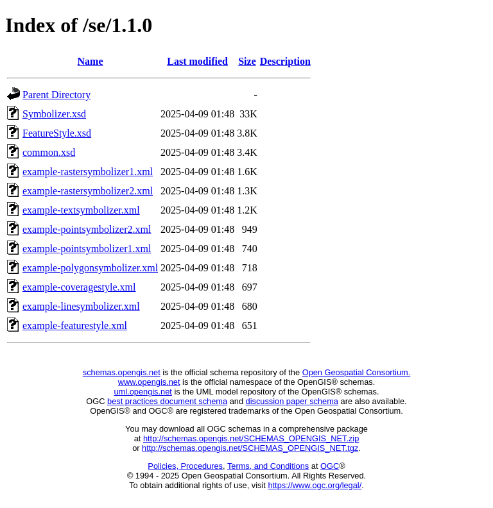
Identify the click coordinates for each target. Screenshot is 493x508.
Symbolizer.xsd (54, 113)
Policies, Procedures (185, 466)
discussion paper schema (292, 401)
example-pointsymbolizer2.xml (86, 229)
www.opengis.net (149, 382)
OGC (329, 466)
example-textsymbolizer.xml (81, 210)
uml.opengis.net (143, 391)
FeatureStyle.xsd (56, 133)
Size (247, 61)
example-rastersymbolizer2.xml (87, 190)
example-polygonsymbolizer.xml (90, 267)
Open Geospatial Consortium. (356, 372)
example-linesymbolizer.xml (81, 306)
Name (90, 61)
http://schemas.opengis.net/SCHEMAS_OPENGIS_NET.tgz (250, 448)
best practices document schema (167, 401)
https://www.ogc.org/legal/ (314, 485)
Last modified (197, 61)
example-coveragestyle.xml (78, 287)
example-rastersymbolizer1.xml (87, 171)
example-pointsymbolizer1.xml (86, 248)
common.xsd (48, 152)
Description (285, 61)
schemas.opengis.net (121, 372)
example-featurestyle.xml (74, 325)
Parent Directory (56, 94)
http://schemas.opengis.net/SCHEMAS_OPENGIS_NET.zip (251, 438)
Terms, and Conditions (268, 466)
